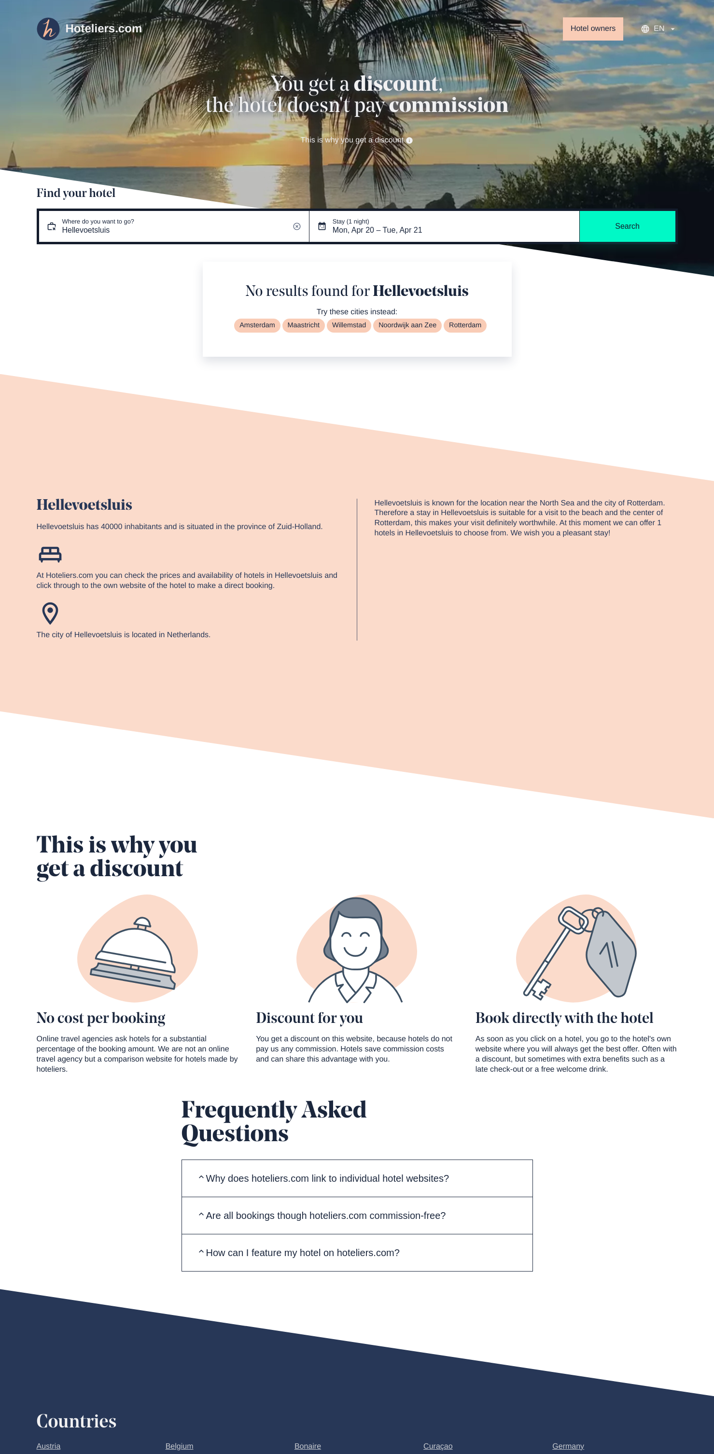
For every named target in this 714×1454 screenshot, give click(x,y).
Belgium (180, 1446)
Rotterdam (465, 325)
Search (627, 226)
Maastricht (304, 325)
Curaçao (437, 1446)
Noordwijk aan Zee (407, 325)
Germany (568, 1446)
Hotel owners (593, 29)
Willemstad (349, 325)
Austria (49, 1446)
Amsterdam (257, 325)
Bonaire (307, 1446)
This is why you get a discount (357, 140)
